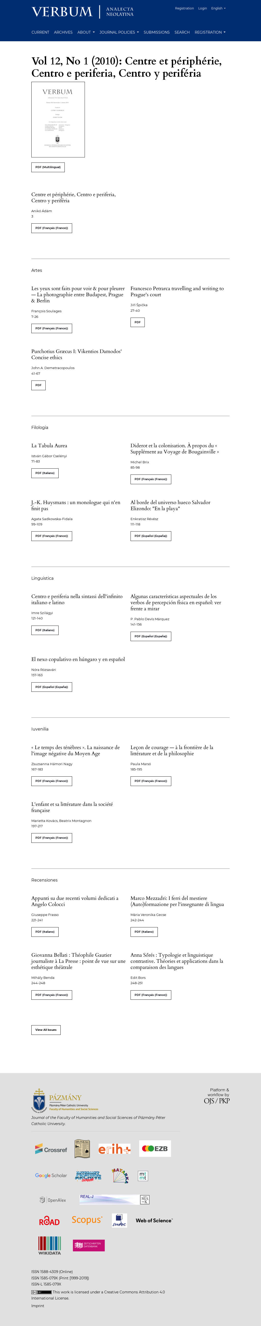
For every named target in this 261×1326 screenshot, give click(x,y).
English (220, 7)
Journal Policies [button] (118, 32)
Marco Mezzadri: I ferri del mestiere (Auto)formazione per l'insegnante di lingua (177, 901)
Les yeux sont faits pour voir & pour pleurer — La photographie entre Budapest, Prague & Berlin (78, 294)
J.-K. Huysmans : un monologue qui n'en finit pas (75, 505)
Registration (184, 8)
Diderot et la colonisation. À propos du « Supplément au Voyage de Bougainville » (174, 448)
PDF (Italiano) (45, 473)
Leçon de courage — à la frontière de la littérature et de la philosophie (171, 750)
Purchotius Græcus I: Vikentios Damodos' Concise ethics (76, 354)
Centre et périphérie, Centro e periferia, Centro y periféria (73, 197)
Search (182, 32)
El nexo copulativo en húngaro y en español (78, 659)
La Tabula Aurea (49, 445)
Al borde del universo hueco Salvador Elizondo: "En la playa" (170, 505)
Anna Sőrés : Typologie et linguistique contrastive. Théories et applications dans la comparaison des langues (176, 961)
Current (40, 32)
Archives (63, 32)
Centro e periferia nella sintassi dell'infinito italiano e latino (77, 599)
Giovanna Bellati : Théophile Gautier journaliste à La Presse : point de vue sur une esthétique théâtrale (78, 961)
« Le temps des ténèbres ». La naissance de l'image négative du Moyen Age (75, 750)
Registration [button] (209, 32)
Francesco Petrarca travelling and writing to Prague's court (177, 291)
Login (202, 8)
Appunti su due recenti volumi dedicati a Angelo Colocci (75, 901)
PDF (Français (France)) (51, 228)
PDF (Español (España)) (151, 536)
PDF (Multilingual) (48, 167)
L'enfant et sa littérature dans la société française (72, 807)
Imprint (37, 1306)
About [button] (84, 32)
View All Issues (46, 1030)
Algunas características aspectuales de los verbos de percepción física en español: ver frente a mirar (175, 602)
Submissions (157, 32)
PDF (138, 322)
